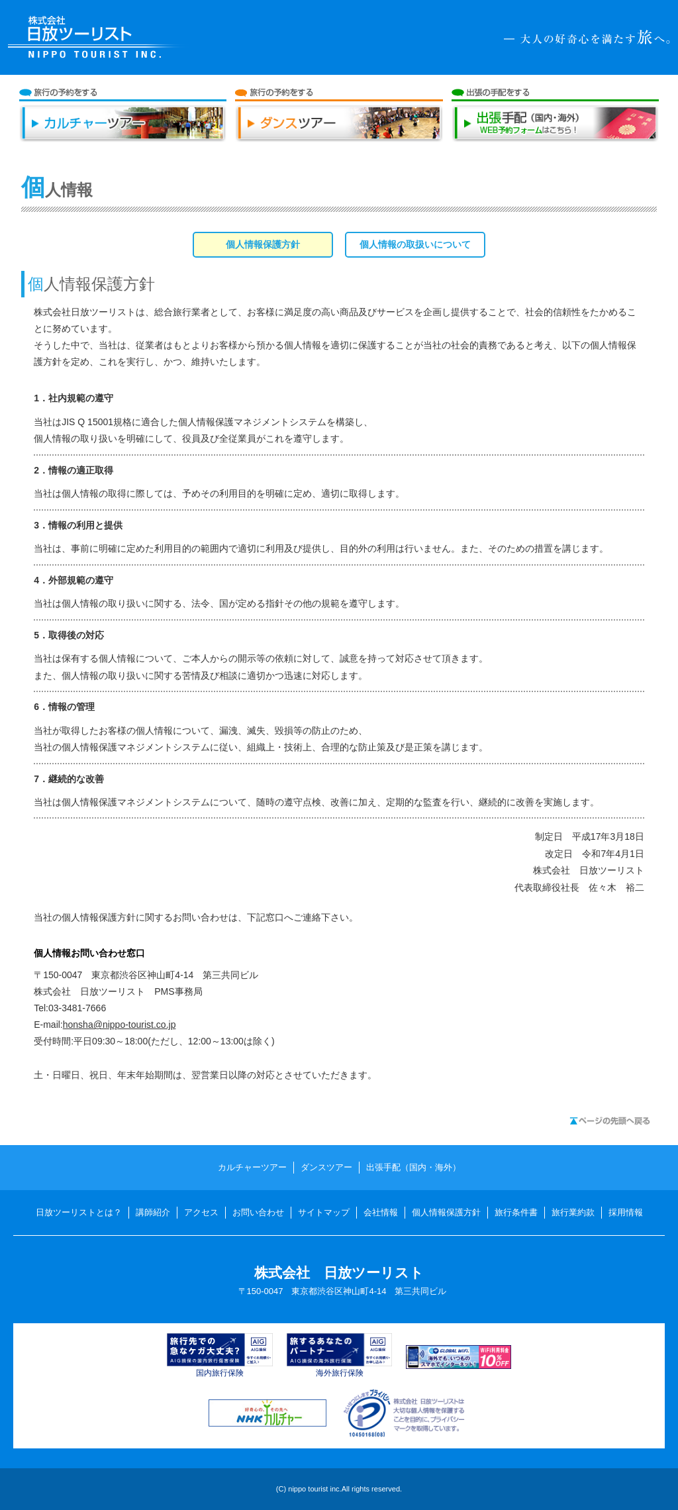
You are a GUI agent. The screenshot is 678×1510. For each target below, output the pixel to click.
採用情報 (625, 1212)
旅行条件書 (516, 1212)
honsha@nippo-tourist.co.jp (119, 1024)
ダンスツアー (339, 129)
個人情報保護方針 (446, 1212)
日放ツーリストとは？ (79, 1212)
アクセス (201, 1212)
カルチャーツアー (123, 129)
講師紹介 (153, 1212)
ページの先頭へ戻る (609, 1121)
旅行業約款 (573, 1212)
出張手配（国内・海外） (555, 129)
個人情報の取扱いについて (415, 244)
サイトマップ (324, 1212)
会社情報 (380, 1212)
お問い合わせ (258, 1212)
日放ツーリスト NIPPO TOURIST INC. (98, 37)
